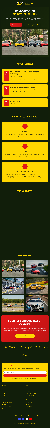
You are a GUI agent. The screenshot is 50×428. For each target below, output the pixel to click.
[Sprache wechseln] (32, 4)
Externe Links (29, 406)
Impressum (4, 395)
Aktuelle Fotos (29, 404)
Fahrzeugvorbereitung (7, 406)
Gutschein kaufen (30, 395)
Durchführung (5, 404)
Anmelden (25, 375)
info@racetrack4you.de (19, 415)
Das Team (4, 391)
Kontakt (4, 393)
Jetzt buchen (16, 25)
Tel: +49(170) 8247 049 (33, 415)
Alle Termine (25, 336)
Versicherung (5, 408)
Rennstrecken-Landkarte (31, 393)
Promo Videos (29, 402)
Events (27, 389)
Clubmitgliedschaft (32, 25)
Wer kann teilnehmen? (7, 402)
